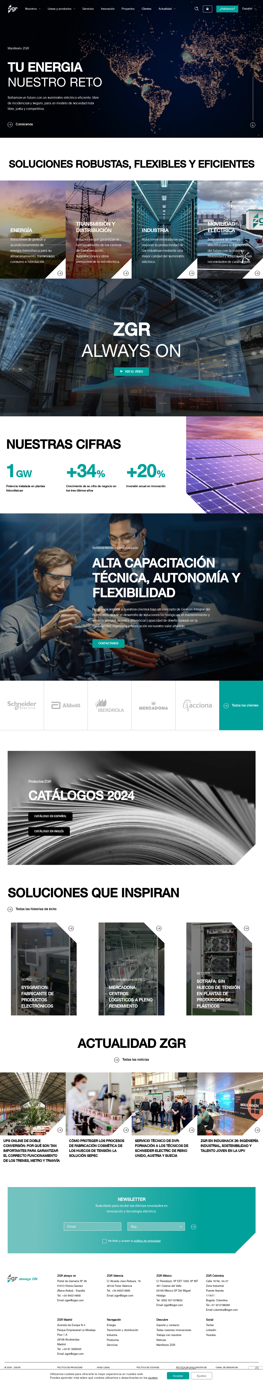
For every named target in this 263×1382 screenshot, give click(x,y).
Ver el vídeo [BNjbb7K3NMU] (131, 371)
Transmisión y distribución (122, 1331)
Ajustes (202, 1375)
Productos (113, 1341)
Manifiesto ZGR (19, 48)
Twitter (210, 1326)
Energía (111, 1326)
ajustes (152, 1377)
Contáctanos (109, 643)
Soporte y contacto (167, 1326)
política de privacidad (147, 1241)
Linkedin (211, 1331)
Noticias (161, 1341)
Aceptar (178, 1375)
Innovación (107, 8)
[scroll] (253, 101)
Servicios (88, 8)
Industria (112, 1336)
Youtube (211, 1336)
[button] (197, 9)
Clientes (146, 8)
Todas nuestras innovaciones (173, 1331)
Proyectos (128, 8)
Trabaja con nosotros (168, 1336)
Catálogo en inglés (49, 831)
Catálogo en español (51, 816)
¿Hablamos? (227, 8)
